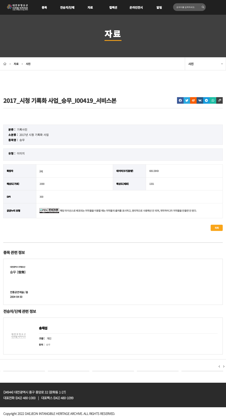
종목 (44, 7)
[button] (219, 366)
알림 (159, 7)
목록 (217, 227)
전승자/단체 (67, 7)
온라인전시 (136, 7)
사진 (28, 63)
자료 (90, 7)
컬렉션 (113, 7)
